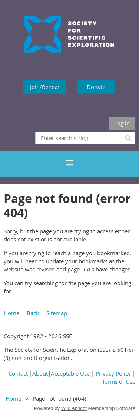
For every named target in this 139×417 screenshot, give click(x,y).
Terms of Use (118, 381)
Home (11, 313)
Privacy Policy (113, 373)
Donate (96, 86)
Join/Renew (44, 86)
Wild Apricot (74, 408)
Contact (18, 373)
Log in (122, 123)
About (40, 373)
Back (33, 313)
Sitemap (56, 313)
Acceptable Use (70, 373)
